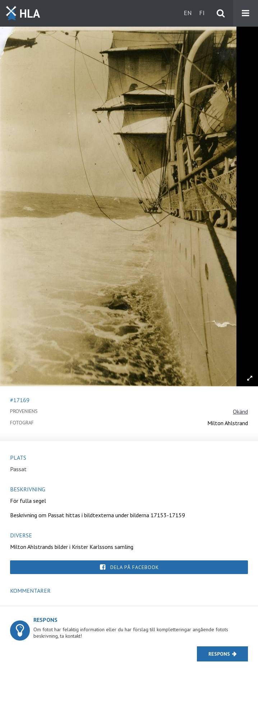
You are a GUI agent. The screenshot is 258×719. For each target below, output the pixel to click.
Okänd (240, 411)
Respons (219, 654)
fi (201, 13)
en (188, 13)
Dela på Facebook (134, 567)
